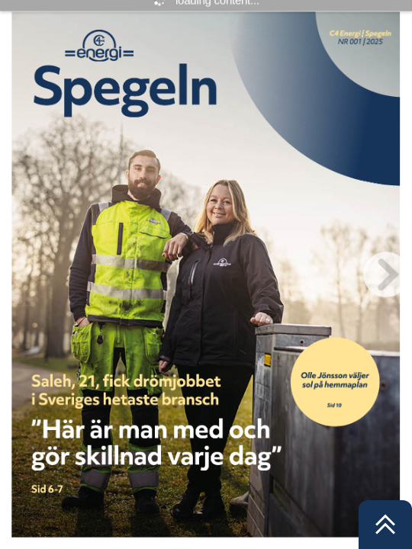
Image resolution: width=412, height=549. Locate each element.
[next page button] (386, 274)
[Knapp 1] (335, 382)
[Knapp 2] (161, 435)
